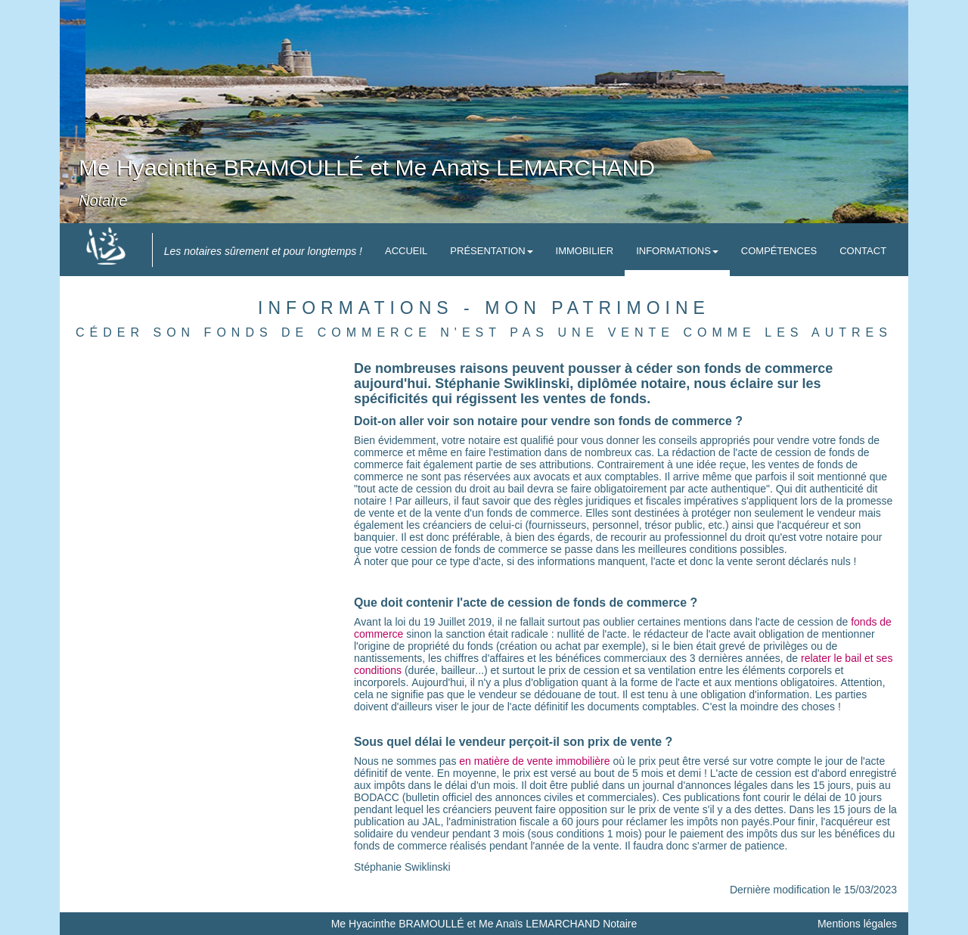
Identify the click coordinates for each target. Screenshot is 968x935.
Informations (677, 250)
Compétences (779, 250)
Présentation (491, 250)
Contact (862, 250)
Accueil (406, 250)
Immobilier (585, 250)
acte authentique (727, 489)
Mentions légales (857, 924)
